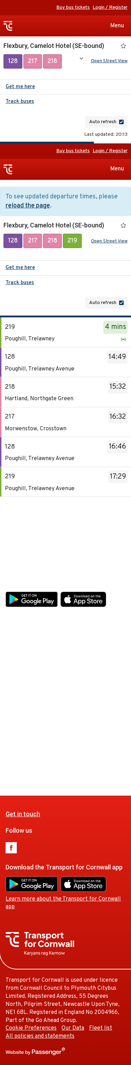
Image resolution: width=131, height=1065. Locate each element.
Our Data (72, 745)
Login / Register (110, 7)
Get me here (20, 88)
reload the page (28, 207)
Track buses (20, 103)
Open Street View (109, 62)
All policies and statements (40, 753)
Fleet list (100, 745)
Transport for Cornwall (8, 26)
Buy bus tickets (73, 7)
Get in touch (23, 530)
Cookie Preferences (31, 745)
